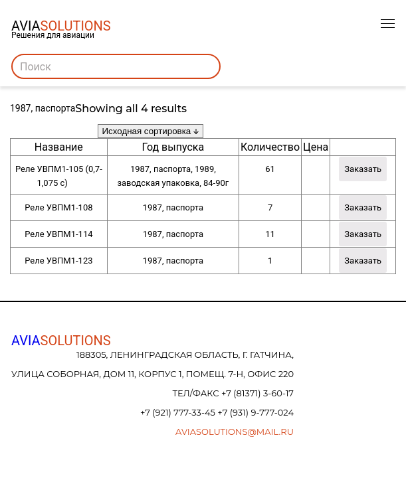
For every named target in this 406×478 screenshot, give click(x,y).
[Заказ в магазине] (150, 131)
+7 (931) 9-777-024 (255, 412)
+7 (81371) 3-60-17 (257, 393)
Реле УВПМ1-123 (58, 261)
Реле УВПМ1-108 (58, 207)
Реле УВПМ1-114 (58, 234)
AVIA (61, 341)
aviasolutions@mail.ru (234, 431)
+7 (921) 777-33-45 (178, 412)
